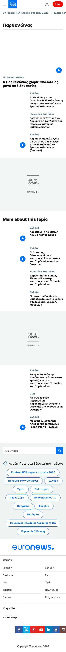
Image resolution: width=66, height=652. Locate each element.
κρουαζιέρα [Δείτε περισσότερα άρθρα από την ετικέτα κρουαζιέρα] (17, 497)
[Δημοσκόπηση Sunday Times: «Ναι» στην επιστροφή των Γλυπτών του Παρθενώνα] (46, 280)
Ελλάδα (34, 93)
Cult (32, 393)
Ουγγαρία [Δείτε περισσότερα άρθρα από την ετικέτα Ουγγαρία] (23, 506)
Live (57, 4)
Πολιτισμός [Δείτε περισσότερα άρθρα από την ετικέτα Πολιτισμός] (41, 489)
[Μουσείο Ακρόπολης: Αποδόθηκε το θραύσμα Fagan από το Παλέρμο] (46, 425)
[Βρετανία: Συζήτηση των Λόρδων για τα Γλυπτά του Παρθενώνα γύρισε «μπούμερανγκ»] (46, 123)
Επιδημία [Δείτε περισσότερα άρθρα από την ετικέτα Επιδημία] (33, 514)
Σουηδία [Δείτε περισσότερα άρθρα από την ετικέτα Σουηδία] (44, 506)
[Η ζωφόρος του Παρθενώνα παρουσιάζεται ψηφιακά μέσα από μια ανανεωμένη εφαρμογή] (46, 403)
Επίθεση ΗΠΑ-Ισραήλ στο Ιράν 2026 (26, 12)
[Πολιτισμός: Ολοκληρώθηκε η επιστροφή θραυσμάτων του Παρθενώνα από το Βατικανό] (46, 258)
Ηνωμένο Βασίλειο (42, 113)
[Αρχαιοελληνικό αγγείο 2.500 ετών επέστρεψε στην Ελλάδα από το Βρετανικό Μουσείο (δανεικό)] (46, 144)
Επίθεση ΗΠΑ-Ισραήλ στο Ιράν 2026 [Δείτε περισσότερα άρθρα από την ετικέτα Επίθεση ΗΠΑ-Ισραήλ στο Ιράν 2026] (33, 472)
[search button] (59, 450)
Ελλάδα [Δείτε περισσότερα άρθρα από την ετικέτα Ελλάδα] (53, 480)
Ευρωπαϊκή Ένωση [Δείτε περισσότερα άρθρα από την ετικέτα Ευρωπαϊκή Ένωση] (33, 531)
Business (8, 575)
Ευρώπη (7, 567)
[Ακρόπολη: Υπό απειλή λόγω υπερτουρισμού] (46, 236)
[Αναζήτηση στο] (33, 450)
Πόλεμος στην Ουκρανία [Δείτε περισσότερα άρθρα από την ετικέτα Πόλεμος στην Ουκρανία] (23, 480)
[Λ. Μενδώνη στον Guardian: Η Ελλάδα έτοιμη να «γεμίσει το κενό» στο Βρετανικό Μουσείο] (46, 102)
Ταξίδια (7, 589)
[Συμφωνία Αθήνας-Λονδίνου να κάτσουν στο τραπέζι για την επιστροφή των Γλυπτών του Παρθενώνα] (46, 380)
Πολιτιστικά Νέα (13, 77)
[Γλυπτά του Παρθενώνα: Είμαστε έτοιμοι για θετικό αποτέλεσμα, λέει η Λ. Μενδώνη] (46, 301)
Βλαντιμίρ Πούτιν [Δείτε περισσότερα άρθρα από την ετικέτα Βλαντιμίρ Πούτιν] (45, 497)
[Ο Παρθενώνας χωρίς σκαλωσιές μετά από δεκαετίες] (33, 84)
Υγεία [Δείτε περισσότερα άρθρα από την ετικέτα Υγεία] (20, 489)
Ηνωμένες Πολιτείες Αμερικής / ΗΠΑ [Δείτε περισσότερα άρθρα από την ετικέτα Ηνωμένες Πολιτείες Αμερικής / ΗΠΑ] (33, 522)
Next (5, 582)
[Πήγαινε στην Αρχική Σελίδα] (12, 4)
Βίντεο (7, 597)
